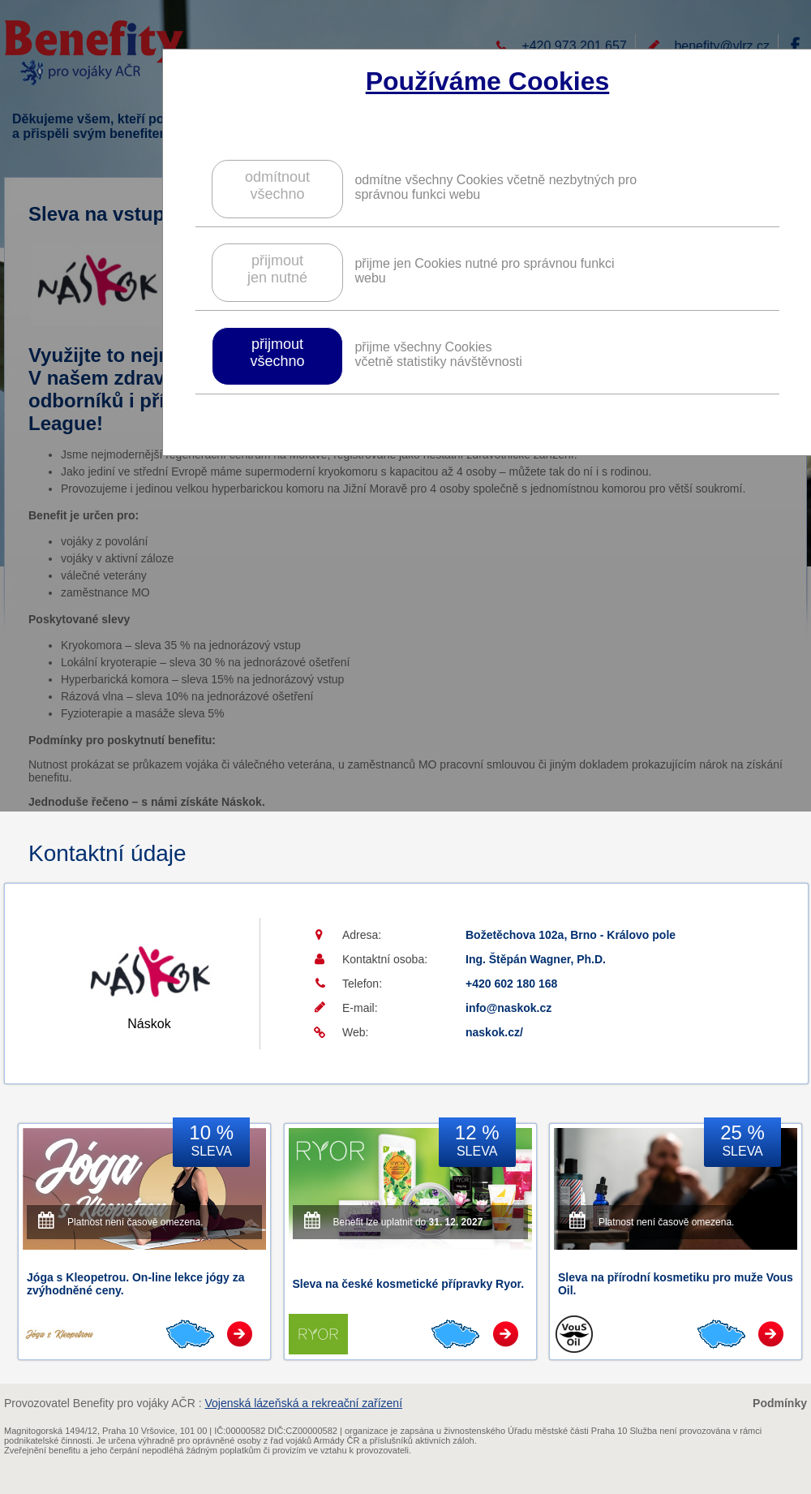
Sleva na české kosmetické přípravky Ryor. (409, 1283)
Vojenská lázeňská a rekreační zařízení (303, 1403)
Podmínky (780, 1403)
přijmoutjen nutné (277, 269)
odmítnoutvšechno (277, 185)
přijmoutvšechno (277, 352)
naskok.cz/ (494, 1032)
